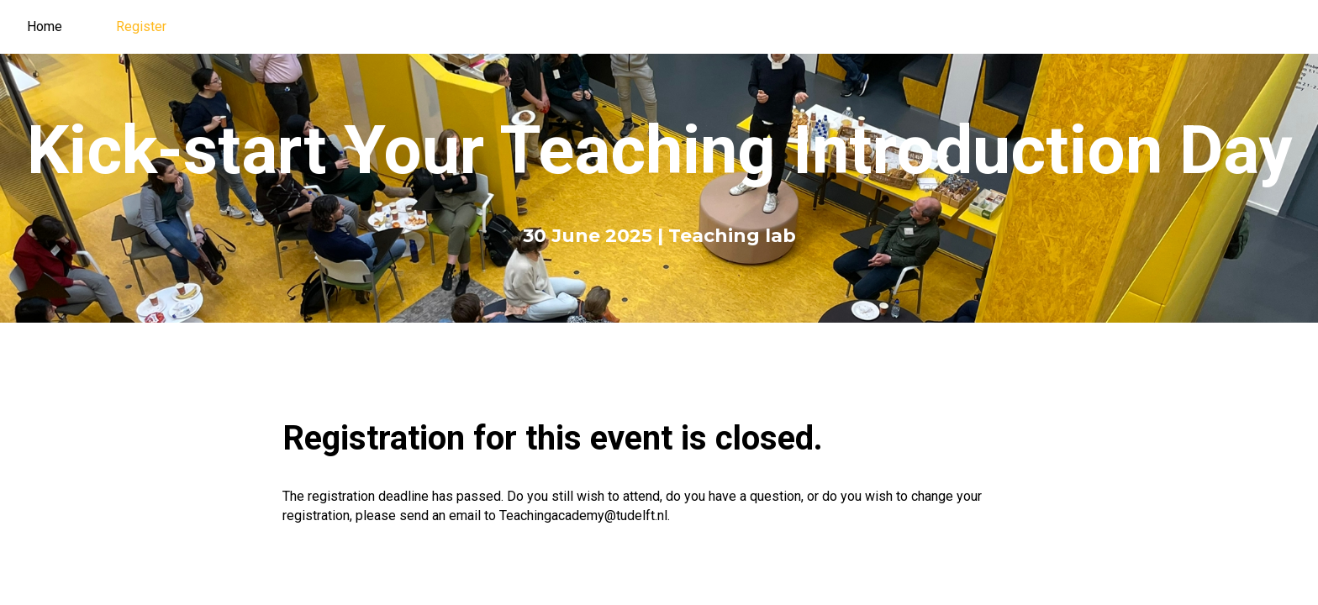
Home (44, 26)
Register (141, 26)
